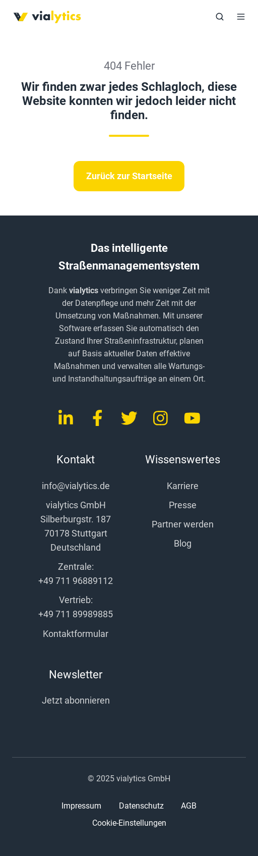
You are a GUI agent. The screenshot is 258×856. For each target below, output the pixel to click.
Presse (183, 505)
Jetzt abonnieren (76, 700)
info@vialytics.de (76, 485)
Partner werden (183, 524)
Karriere (183, 485)
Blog (182, 543)
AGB (189, 806)
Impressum (81, 806)
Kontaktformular (75, 633)
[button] (220, 17)
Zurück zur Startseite (129, 176)
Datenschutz (141, 806)
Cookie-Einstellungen (129, 823)
